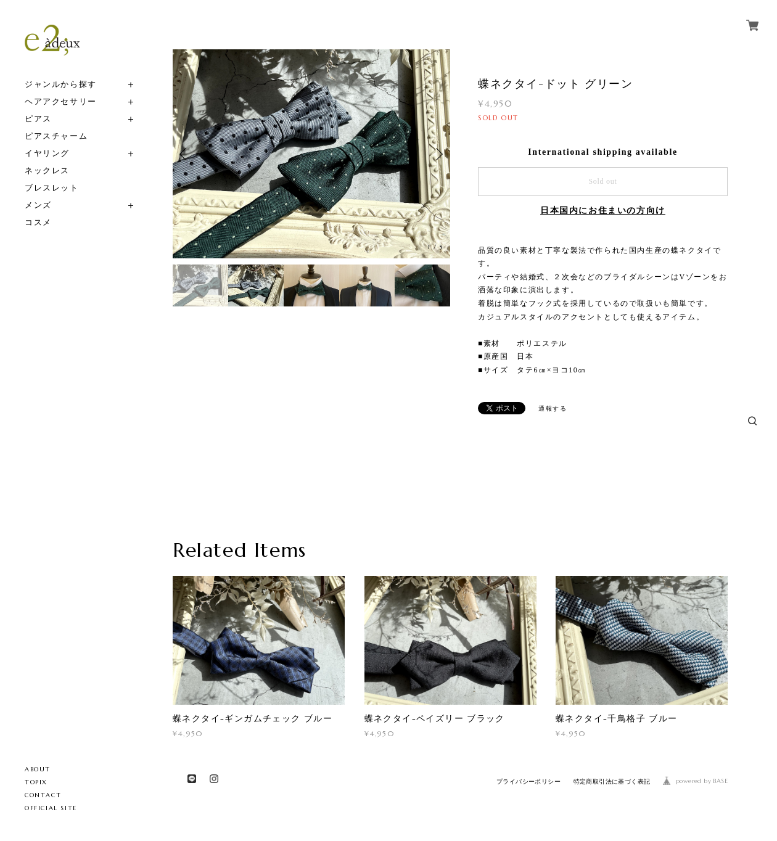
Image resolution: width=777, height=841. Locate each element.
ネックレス (47, 170)
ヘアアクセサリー (61, 101)
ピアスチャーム (56, 136)
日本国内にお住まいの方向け (602, 210)
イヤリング (47, 153)
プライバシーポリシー (528, 781)
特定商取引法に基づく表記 (612, 781)
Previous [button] (185, 154)
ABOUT (38, 769)
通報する (552, 408)
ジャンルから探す (61, 84)
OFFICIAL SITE (51, 808)
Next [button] (438, 154)
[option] (311, 153)
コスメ (38, 222)
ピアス (38, 119)
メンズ (38, 205)
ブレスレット (52, 188)
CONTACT (43, 795)
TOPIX (36, 782)
